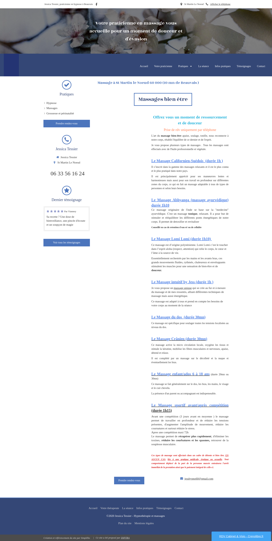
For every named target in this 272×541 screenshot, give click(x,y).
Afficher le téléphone (220, 4)
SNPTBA (125, 537)
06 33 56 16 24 (68, 173)
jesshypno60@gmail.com (199, 478)
